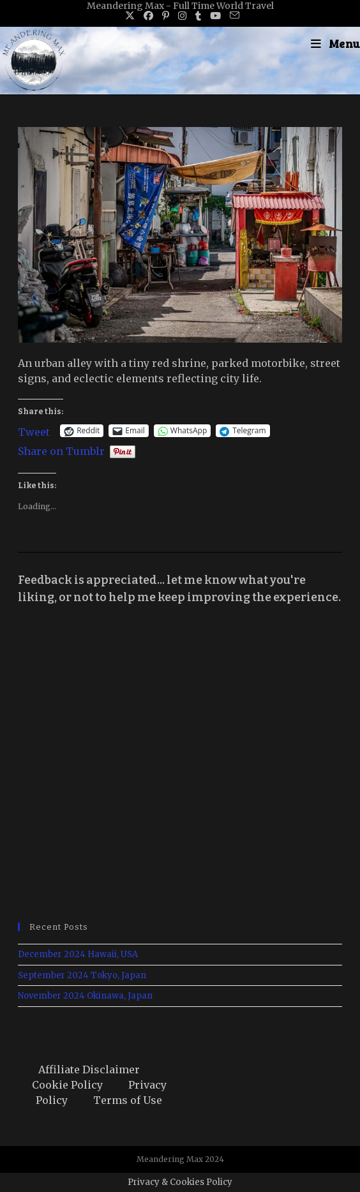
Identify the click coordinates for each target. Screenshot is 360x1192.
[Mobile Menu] (335, 43)
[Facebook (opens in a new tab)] (148, 16)
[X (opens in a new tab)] (130, 16)
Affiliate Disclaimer (89, 1069)
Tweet (34, 431)
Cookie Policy (67, 1084)
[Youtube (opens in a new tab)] (215, 16)
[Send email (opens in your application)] (232, 16)
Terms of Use (127, 1100)
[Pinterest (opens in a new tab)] (166, 16)
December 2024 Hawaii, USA (78, 954)
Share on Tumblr (61, 450)
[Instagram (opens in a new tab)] (182, 16)
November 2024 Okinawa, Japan (85, 995)
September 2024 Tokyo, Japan (82, 975)
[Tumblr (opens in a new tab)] (198, 16)
